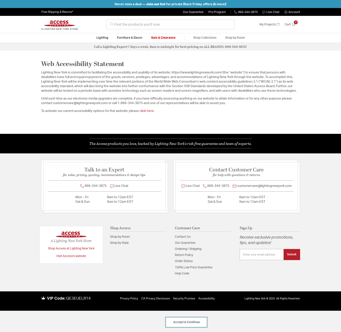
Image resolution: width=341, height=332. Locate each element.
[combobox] (170, 24)
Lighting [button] (102, 37)
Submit (291, 254)
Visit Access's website (71, 256)
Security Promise (184, 298)
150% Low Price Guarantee (193, 267)
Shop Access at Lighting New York (71, 248)
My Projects (269, 24)
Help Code (182, 273)
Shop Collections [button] (204, 37)
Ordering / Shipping (188, 249)
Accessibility (206, 298)
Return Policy (184, 255)
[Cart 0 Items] (292, 24)
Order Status (184, 261)
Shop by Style (119, 242)
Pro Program (217, 12)
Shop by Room (120, 236)
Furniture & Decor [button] (129, 37)
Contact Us (183, 236)
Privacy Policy (129, 298)
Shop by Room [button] (235, 37)
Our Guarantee (193, 12)
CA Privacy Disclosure (155, 298)
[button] (292, 12)
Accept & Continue (186, 322)
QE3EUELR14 (78, 298)
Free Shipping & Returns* (57, 11)
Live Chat (270, 12)
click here (147, 111)
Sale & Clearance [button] (163, 37)
